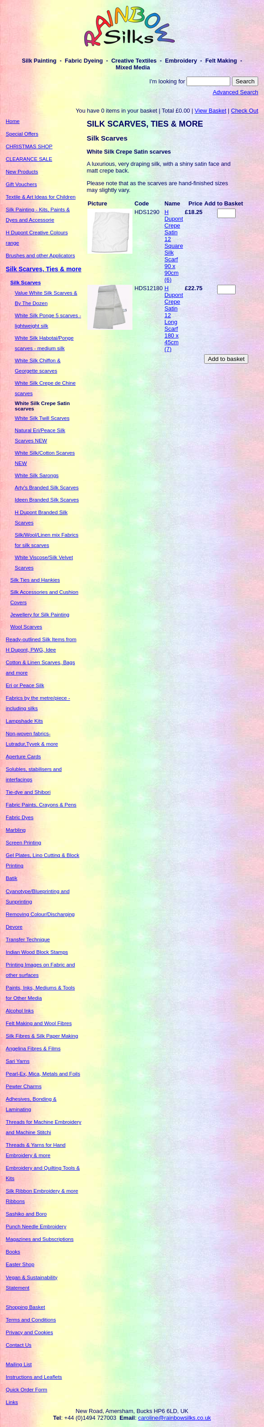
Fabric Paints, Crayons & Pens (41, 804)
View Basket (210, 110)
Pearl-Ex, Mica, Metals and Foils (43, 1073)
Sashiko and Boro (26, 1214)
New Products (22, 171)
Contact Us (19, 1345)
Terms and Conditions (31, 1319)
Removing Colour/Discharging (40, 914)
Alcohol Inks (20, 1010)
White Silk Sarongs (37, 475)
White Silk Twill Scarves (42, 418)
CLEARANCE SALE (29, 159)
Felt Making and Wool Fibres (39, 1023)
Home (13, 121)
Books (13, 1251)
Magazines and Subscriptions (39, 1239)
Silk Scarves (25, 282)
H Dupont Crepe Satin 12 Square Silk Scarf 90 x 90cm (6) (173, 246)
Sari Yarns (18, 1061)
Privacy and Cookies (29, 1332)
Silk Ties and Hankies (35, 580)
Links (12, 1402)
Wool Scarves (26, 626)
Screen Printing (23, 842)
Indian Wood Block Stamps (37, 952)
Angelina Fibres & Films (33, 1048)
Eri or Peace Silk (25, 685)
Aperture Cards (23, 756)
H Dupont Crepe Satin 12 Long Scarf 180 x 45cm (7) (173, 318)
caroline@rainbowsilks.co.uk (174, 1417)
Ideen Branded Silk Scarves (47, 499)
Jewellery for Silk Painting (39, 614)
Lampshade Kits (24, 721)
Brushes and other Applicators (40, 255)
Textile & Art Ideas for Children (41, 197)
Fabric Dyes (19, 817)
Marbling (16, 830)
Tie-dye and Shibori (28, 792)
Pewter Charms (23, 1086)
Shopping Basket (25, 1307)
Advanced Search (235, 92)
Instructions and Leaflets (34, 1377)
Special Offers (22, 134)
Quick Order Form (26, 1389)
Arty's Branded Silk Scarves (47, 487)
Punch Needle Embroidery (36, 1226)
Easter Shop (20, 1264)
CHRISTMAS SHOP (29, 146)
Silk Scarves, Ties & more (44, 269)
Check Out (244, 110)
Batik (12, 878)
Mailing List (19, 1364)
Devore (14, 927)
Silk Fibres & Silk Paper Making (42, 1036)
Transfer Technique (28, 939)
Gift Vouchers (21, 184)
